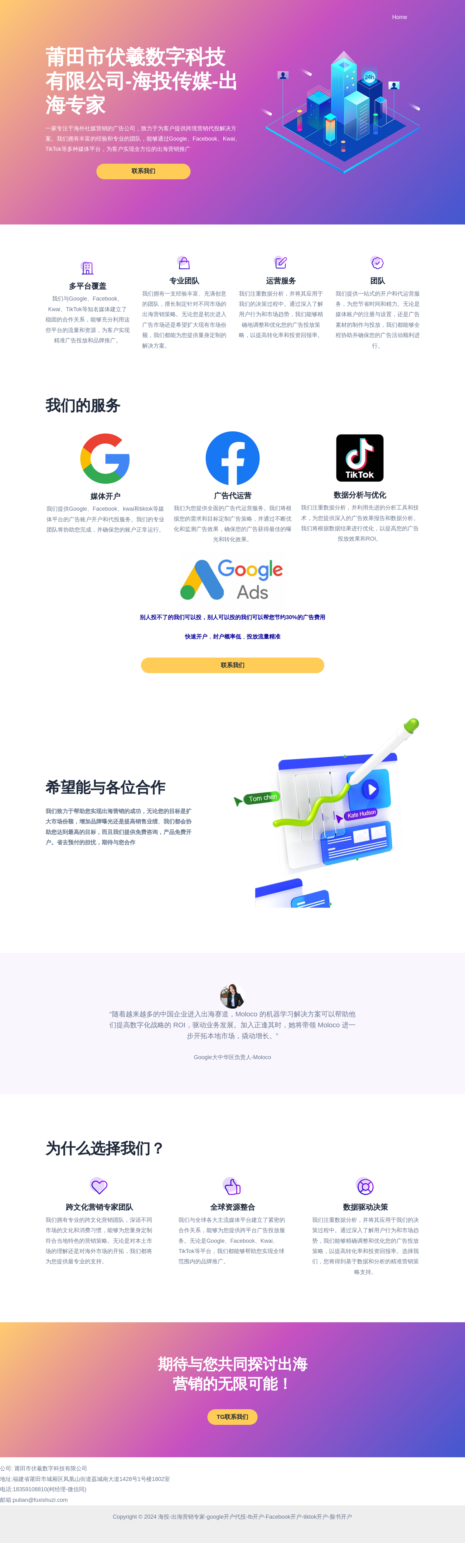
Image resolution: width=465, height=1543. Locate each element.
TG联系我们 (232, 1421)
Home (400, 17)
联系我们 (143, 171)
